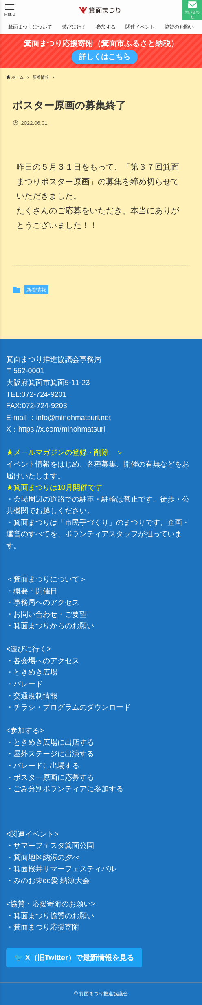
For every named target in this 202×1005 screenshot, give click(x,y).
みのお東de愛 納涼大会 (51, 881)
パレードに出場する (46, 765)
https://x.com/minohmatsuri (61, 429)
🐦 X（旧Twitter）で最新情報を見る (74, 958)
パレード (28, 684)
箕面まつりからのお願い (53, 626)
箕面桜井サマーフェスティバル (64, 869)
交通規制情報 (35, 696)
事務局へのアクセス (46, 602)
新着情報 (36, 289)
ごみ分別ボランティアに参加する (68, 789)
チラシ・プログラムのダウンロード (72, 707)
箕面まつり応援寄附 (46, 927)
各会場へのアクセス (46, 661)
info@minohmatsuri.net (73, 418)
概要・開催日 (35, 591)
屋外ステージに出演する (53, 754)
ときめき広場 (35, 672)
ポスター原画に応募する (53, 777)
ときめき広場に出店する (53, 742)
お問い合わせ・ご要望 (50, 614)
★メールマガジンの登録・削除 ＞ (64, 452)
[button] (10, 10)
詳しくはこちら (104, 57)
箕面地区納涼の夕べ (46, 857)
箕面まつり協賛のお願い (53, 916)
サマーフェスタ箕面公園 (53, 845)
